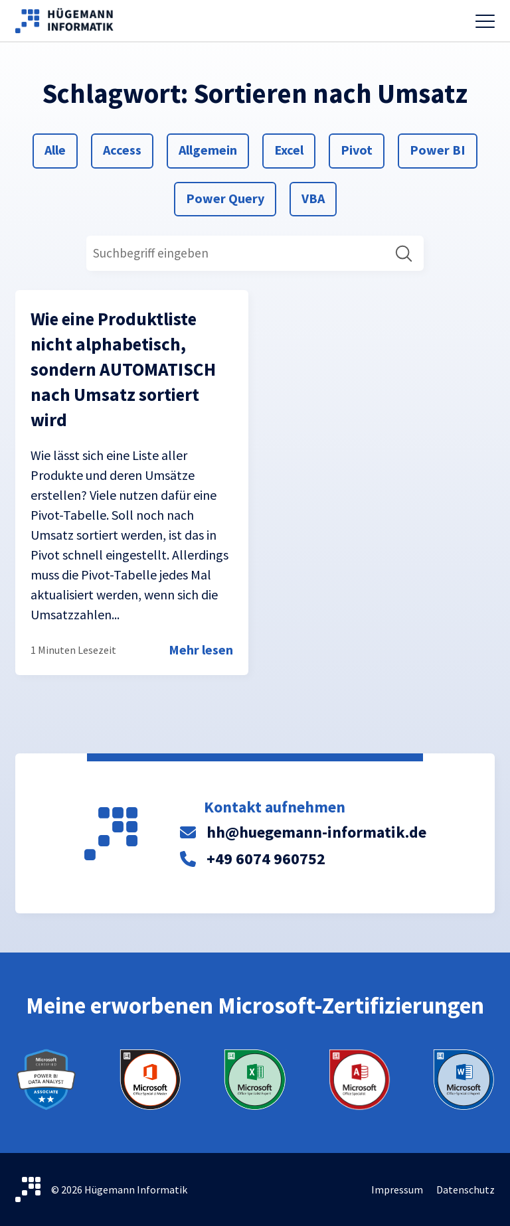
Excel (290, 148)
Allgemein (207, 148)
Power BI (437, 148)
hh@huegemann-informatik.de (316, 832)
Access (121, 148)
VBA (317, 197)
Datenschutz (465, 1189)
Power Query (224, 197)
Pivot (356, 148)
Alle (60, 148)
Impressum (397, 1189)
